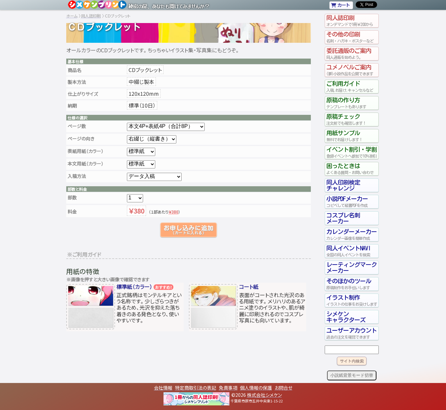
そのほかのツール (351, 284)
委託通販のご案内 (351, 54)
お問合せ (283, 387)
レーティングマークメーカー (351, 267)
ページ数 (77, 126)
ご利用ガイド (351, 86)
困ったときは (351, 169)
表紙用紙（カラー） (86, 151)
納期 (72, 105)
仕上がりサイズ (83, 93)
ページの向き (81, 138)
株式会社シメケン (264, 395)
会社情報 (163, 387)
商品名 (74, 70)
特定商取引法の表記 (195, 387)
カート (340, 5)
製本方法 (77, 82)
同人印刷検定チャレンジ (343, 185)
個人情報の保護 (256, 387)
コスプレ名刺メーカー (343, 218)
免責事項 (228, 387)
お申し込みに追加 (189, 230)
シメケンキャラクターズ (346, 317)
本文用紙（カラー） (86, 163)
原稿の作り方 (351, 103)
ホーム (71, 15)
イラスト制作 (351, 300)
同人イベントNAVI (351, 251)
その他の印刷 (351, 37)
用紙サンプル (351, 136)
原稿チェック (351, 119)
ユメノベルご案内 (351, 70)
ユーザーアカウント (351, 333)
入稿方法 (77, 176)
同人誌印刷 (91, 15)
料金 (72, 211)
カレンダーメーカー (351, 235)
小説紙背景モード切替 (351, 375)
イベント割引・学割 (351, 152)
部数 (72, 197)
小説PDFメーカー (351, 202)
